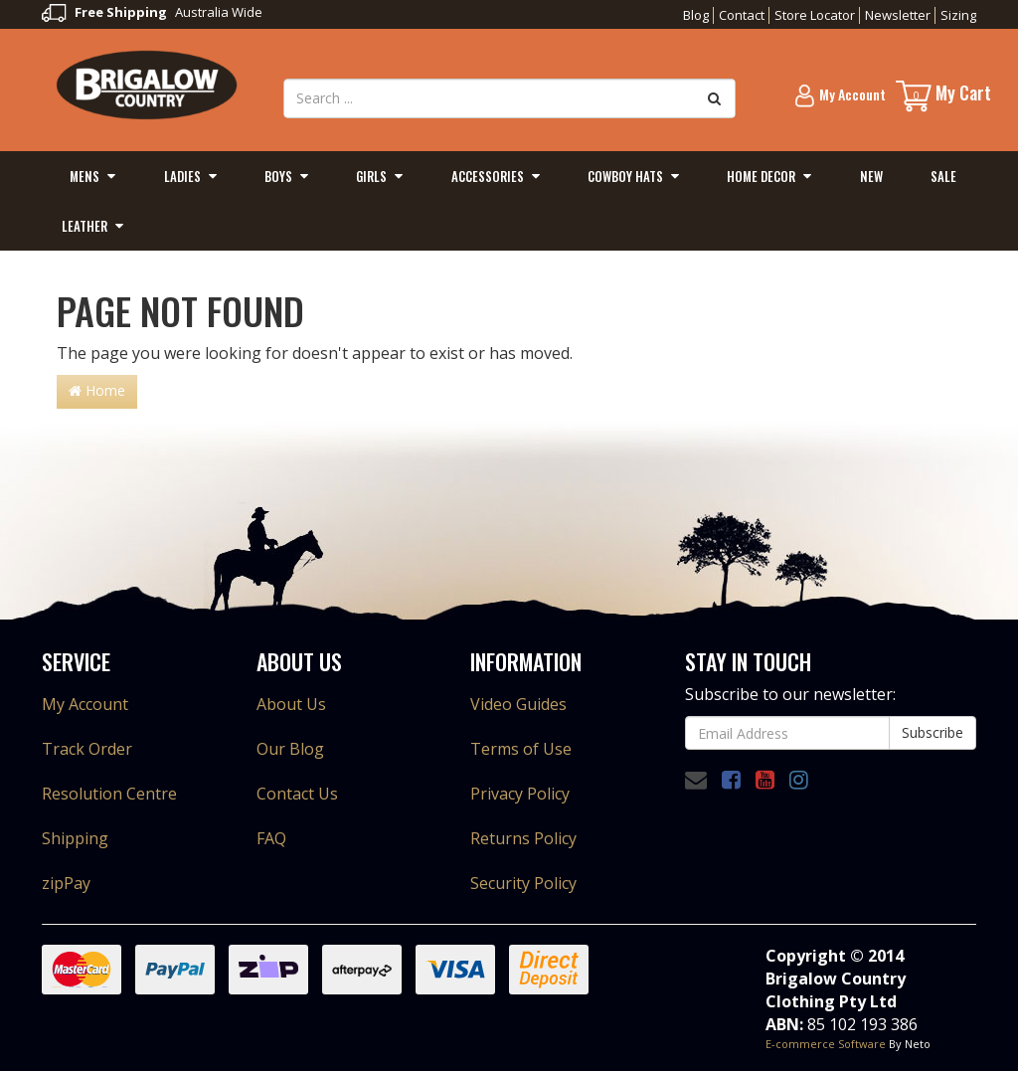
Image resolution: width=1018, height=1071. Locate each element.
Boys (278, 176)
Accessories (487, 176)
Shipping (75, 838)
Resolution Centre (109, 793)
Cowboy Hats (625, 176)
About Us (291, 704)
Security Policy (523, 883)
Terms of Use (521, 749)
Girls (371, 176)
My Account (85, 704)
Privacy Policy (520, 793)
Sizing (958, 15)
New (871, 176)
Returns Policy (523, 838)
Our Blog (290, 749)
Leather (84, 226)
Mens (84, 176)
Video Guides (518, 704)
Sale (943, 176)
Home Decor (761, 176)
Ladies (182, 176)
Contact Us (297, 793)
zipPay (66, 883)
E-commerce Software (825, 1043)
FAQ (271, 838)
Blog (696, 15)
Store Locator (814, 15)
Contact (741, 15)
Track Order (87, 749)
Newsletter (898, 15)
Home (97, 390)
